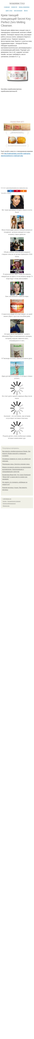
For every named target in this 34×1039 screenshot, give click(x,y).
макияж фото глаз (23, 320)
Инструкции (18, 10)
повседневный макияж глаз (12, 320)
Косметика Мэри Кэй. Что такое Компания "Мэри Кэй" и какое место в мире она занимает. (16, 609)
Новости (14, 7)
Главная (7, 7)
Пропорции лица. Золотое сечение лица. (16, 596)
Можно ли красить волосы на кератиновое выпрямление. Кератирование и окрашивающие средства (16, 602)
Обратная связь (6, 638)
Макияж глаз (17, 3)
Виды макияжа (24, 7)
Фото (26, 10)
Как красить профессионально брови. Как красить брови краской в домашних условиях (16, 586)
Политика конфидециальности (9, 635)
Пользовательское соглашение (13, 633)
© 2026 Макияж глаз (7, 631)
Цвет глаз (9, 10)
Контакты (5, 633)
